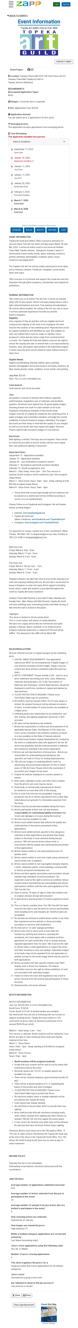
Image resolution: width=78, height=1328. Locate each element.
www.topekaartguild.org (34, 513)
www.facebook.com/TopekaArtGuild (48, 519)
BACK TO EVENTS (17, 16)
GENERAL (16, 230)
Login (56, 4)
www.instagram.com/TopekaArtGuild (41, 522)
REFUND (52, 230)
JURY (63, 230)
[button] (39, 142)
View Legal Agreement (24, 1305)
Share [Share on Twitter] (16, 1295)
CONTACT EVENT (64, 62)
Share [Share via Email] (27, 1295)
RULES (29, 230)
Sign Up (66, 4)
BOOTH (40, 230)
